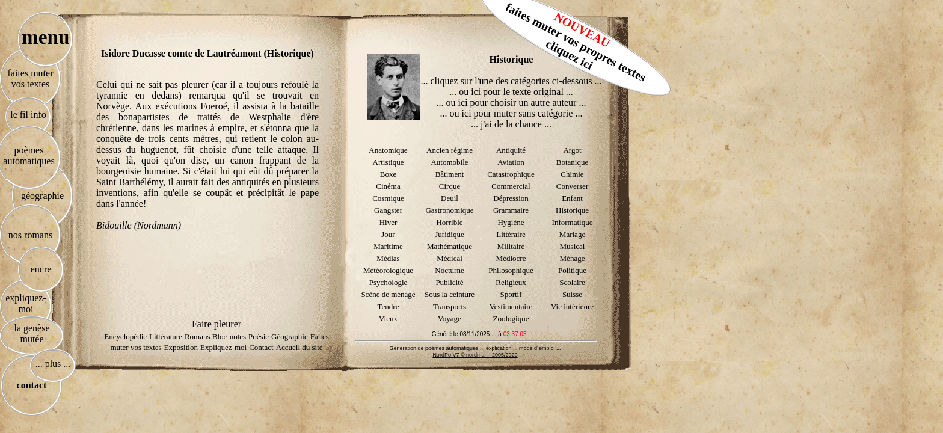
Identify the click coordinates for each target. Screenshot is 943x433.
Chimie (572, 174)
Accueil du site (299, 347)
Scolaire (572, 282)
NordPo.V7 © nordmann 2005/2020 (474, 355)
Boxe (388, 174)
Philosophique (510, 270)
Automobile (449, 162)
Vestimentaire (511, 306)
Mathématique (449, 246)
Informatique (572, 222)
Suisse (572, 294)
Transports (449, 306)
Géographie (289, 336)
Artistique (388, 162)
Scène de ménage (388, 294)
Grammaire (511, 210)
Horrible (449, 222)
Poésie (258, 336)
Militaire (511, 246)
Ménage (572, 258)
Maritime (387, 246)
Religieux (511, 282)
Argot (572, 150)
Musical (572, 246)
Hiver (388, 222)
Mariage (572, 234)
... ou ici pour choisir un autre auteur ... (511, 102)
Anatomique (388, 150)
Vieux (388, 318)
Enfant (572, 198)
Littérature (165, 336)
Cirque (449, 186)
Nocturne (449, 270)
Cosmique (388, 198)
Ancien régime (449, 150)
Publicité (449, 282)
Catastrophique (511, 174)
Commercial (510, 186)
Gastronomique (449, 210)
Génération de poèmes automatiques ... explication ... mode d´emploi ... (475, 348)
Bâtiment (449, 174)
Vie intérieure (572, 306)
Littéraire (510, 234)
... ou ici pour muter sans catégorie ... (511, 113)
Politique (572, 270)
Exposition (181, 347)
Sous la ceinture (450, 294)
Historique (572, 210)
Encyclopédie (125, 336)
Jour (388, 234)
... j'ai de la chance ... (511, 124)
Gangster (388, 210)
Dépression (511, 198)
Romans (198, 336)
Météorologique (388, 270)
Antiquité (511, 150)
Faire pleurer (216, 324)
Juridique (449, 234)
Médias (387, 258)
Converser (572, 186)
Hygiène (510, 222)
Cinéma (388, 186)
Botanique (572, 162)
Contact (261, 347)
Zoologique (511, 318)
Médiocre (511, 258)
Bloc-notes (229, 336)
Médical (449, 258)
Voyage (449, 318)
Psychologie (388, 282)
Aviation (510, 162)
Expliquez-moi (223, 347)
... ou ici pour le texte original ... (511, 92)
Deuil (449, 198)
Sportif (510, 294)
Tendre (388, 306)
